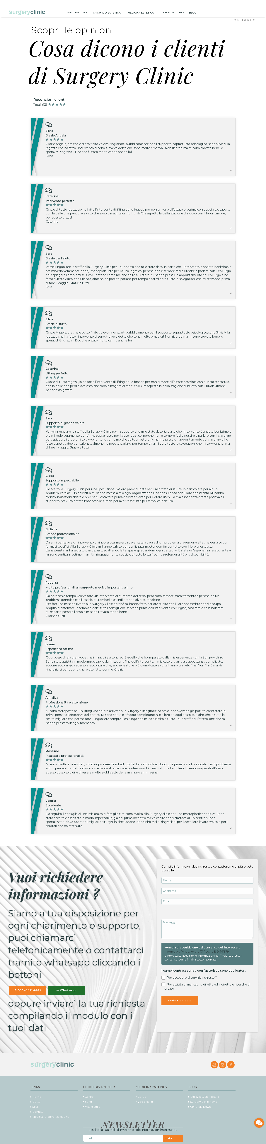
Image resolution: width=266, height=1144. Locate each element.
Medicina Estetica (142, 12)
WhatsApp (66, 990)
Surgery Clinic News (203, 1101)
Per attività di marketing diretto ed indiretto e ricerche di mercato (205, 986)
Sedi (181, 12)
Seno (88, 1101)
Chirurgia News (200, 1106)
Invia (168, 1138)
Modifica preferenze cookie (50, 1116)
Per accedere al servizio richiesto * (189, 978)
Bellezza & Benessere (204, 1096)
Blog (194, 12)
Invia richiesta (180, 1000)
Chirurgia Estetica (108, 12)
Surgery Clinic (77, 12)
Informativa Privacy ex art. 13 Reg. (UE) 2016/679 (196, 951)
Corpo (89, 1096)
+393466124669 (27, 990)
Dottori (168, 12)
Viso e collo (92, 1106)
